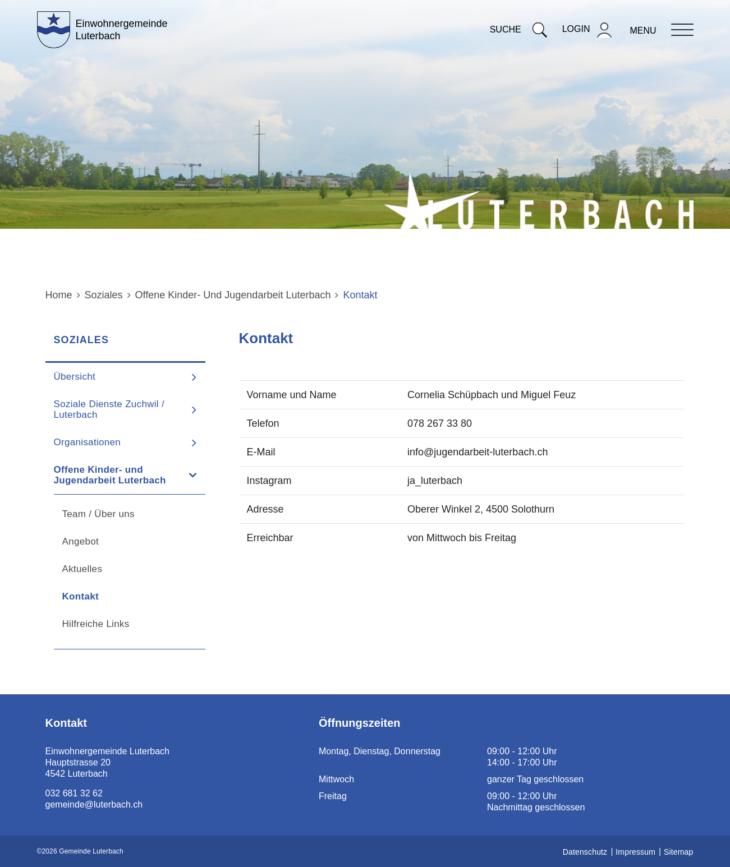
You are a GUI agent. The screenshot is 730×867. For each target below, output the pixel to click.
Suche (518, 29)
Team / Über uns (98, 514)
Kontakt (110, 596)
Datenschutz (585, 851)
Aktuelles (82, 569)
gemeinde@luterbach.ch (94, 804)
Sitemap (678, 851)
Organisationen (87, 442)
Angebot (80, 541)
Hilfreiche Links (96, 624)
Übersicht (75, 376)
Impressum (635, 851)
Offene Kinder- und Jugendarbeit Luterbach (110, 475)
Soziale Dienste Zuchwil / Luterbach (109, 409)
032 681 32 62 (74, 793)
